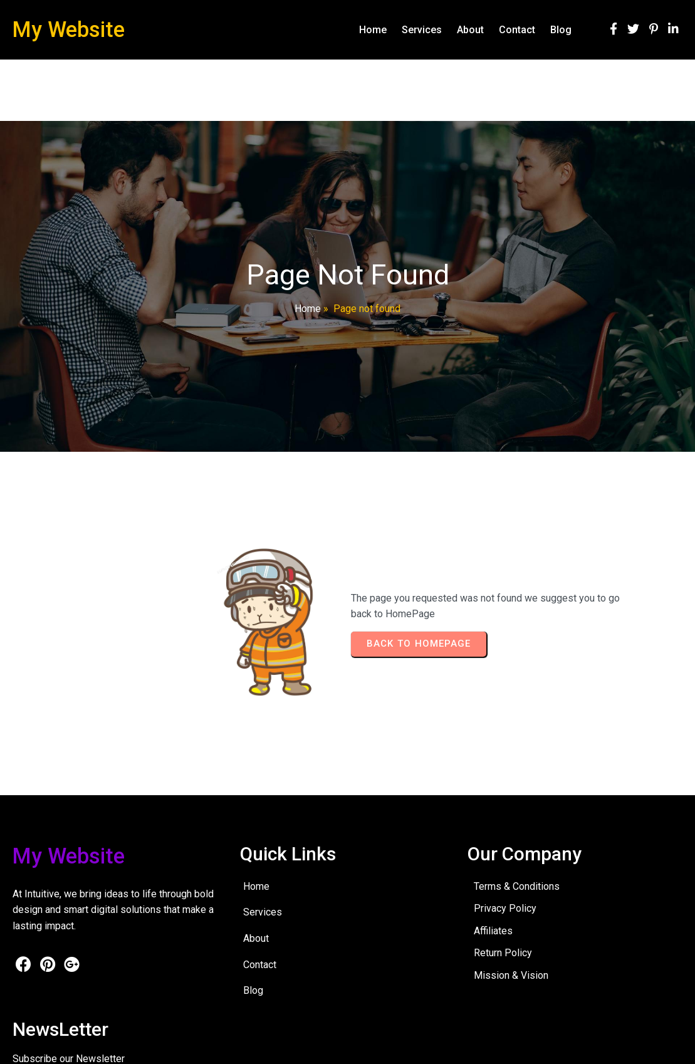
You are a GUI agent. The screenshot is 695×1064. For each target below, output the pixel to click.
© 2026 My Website (50, 1045)
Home (308, 309)
